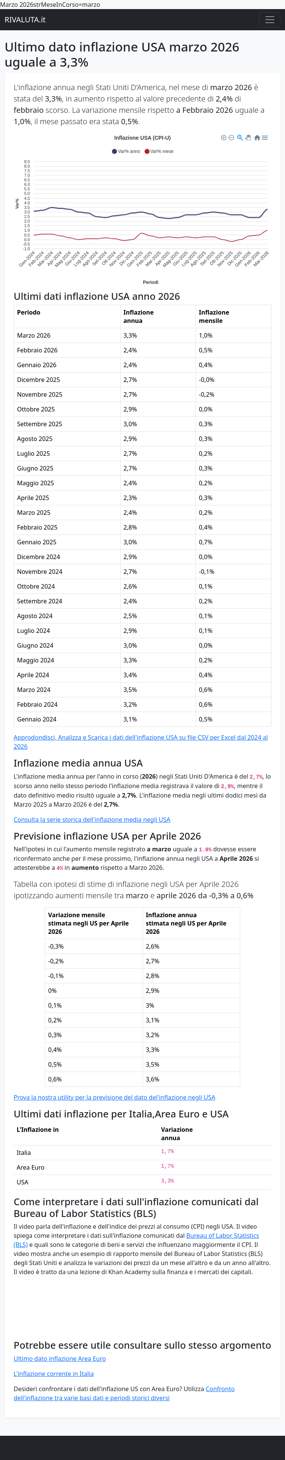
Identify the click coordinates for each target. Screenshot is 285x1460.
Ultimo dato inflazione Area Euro (60, 1358)
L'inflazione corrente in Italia (54, 1374)
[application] (142, 209)
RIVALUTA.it (25, 19)
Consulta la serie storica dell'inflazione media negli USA (92, 819)
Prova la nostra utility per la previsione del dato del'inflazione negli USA (114, 1097)
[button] (125, 151)
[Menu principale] (269, 19)
